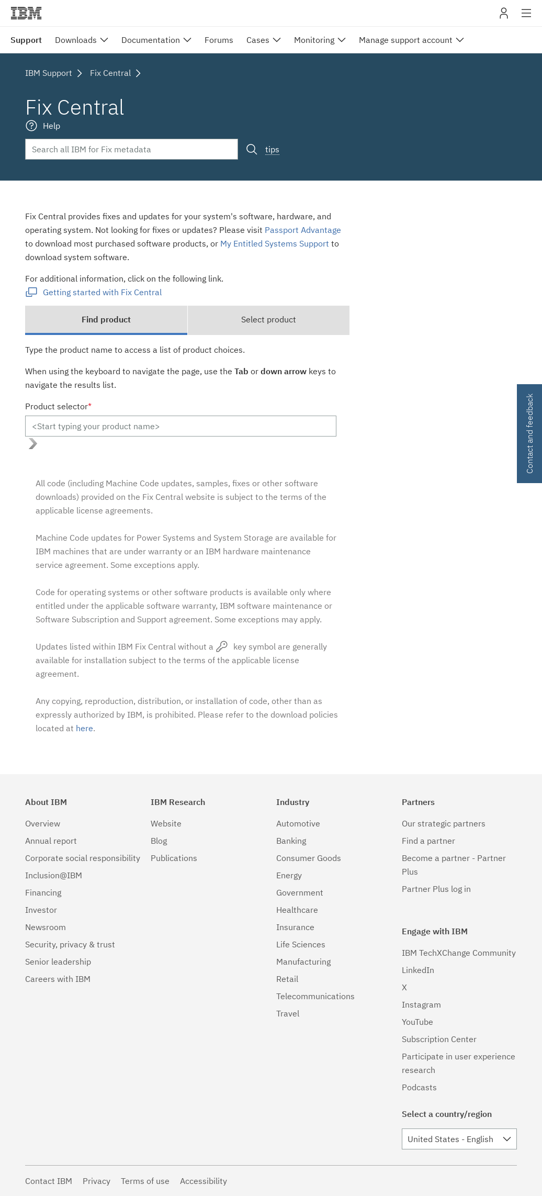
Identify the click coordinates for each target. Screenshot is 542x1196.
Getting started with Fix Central (102, 292)
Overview (42, 823)
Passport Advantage (303, 230)
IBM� (26, 13)
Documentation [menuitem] (150, 40)
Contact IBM (48, 1181)
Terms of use (145, 1181)
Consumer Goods (308, 858)
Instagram (421, 1004)
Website (166, 823)
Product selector (58, 406)
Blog (159, 840)
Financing (43, 892)
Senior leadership (58, 961)
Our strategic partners (443, 823)
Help (51, 125)
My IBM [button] (504, 17)
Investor (41, 909)
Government (299, 892)
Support (26, 40)
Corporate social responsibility (82, 858)
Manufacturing (303, 961)
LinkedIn (418, 970)
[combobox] (459, 1138)
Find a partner (428, 840)
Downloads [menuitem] (76, 40)
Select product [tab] (268, 319)
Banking (291, 840)
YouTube (417, 1021)
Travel (287, 1013)
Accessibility (203, 1181)
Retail (287, 979)
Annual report (51, 840)
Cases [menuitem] (257, 40)
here (84, 728)
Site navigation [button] (527, 18)
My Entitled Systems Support (274, 243)
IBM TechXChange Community (459, 952)
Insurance (295, 927)
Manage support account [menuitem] (406, 40)
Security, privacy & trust (70, 944)
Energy (289, 875)
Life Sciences (300, 944)
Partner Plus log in (436, 889)
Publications (174, 858)
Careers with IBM (58, 979)
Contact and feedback (529, 434)
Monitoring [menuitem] (314, 40)
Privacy (96, 1181)
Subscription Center (439, 1039)
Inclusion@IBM (53, 875)
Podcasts (419, 1087)
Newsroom (45, 927)
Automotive (298, 823)
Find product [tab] (106, 319)
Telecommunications (315, 996)
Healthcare (297, 909)
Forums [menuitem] (219, 40)
